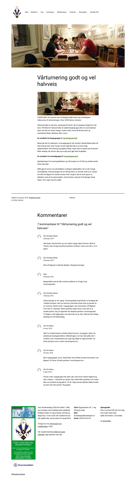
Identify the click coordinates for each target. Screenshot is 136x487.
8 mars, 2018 (47, 328)
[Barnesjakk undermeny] (87, 12)
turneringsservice (70, 138)
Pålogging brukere (18, 474)
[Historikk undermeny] (76, 12)
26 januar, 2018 (48, 238)
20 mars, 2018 (48, 353)
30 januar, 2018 (48, 277)
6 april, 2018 (47, 372)
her (47, 164)
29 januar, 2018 (48, 260)
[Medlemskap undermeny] (66, 12)
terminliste (107, 421)
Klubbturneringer (34, 198)
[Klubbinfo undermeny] (38, 12)
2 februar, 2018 (48, 296)
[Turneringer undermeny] (54, 12)
